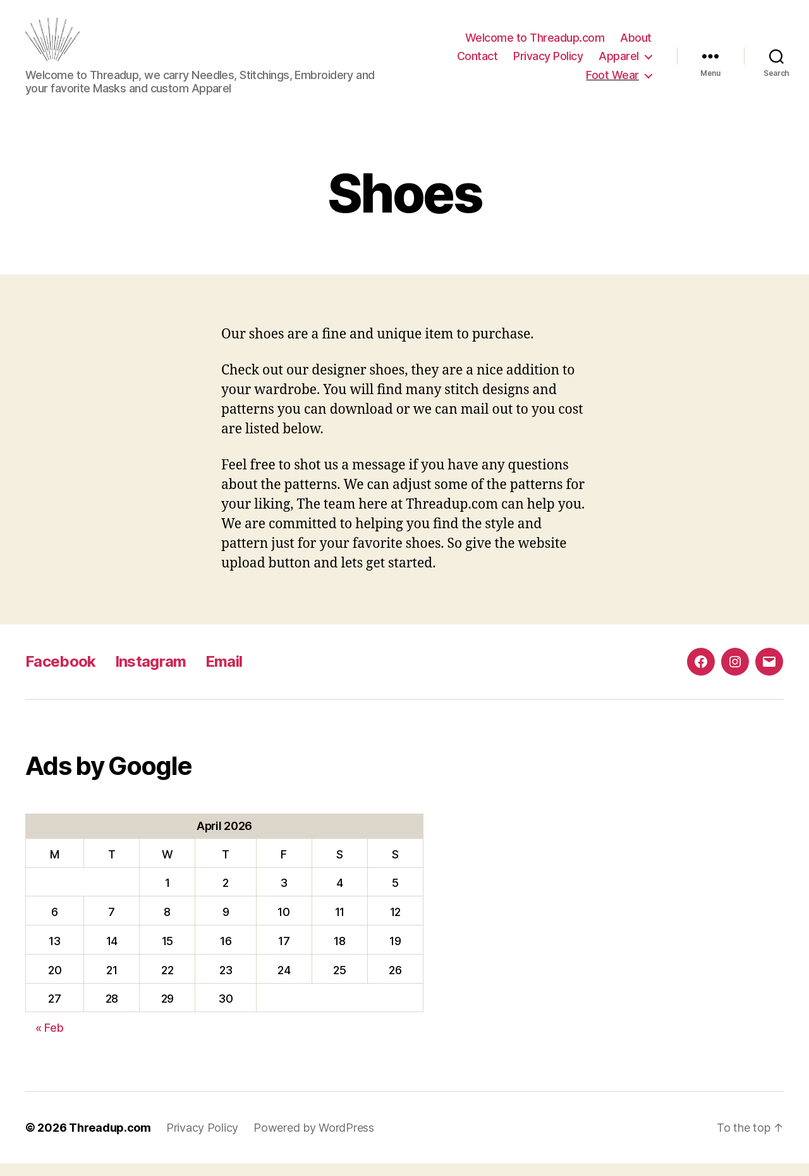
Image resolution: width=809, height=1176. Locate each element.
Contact (477, 62)
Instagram (150, 674)
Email (224, 674)
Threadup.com (110, 1140)
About (636, 44)
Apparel (619, 62)
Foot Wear (612, 81)
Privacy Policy (548, 62)
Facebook (60, 674)
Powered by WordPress (313, 1140)
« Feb (49, 1040)
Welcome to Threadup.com (535, 44)
